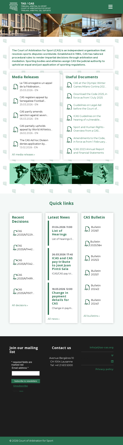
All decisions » (20, 305)
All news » (54, 318)
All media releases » (23, 154)
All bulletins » (92, 315)
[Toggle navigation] (110, 7)
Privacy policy (104, 369)
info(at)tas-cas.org (101, 347)
